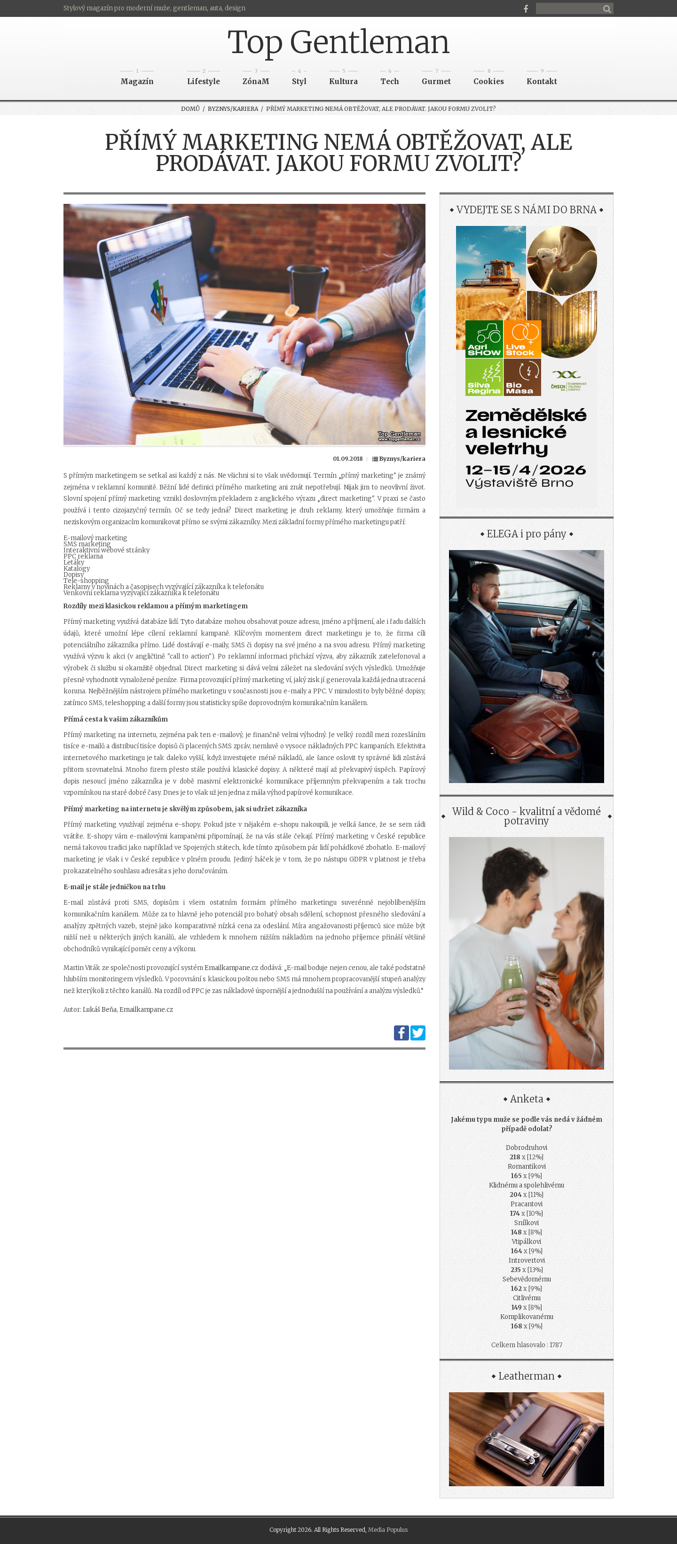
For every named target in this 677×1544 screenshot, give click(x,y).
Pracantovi (527, 1204)
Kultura (343, 78)
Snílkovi (526, 1223)
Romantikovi (527, 1167)
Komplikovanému (526, 1317)
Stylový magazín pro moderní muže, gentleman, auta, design (154, 8)
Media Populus (388, 1529)
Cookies (488, 78)
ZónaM (256, 78)
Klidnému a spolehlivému (526, 1185)
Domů (190, 108)
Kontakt (542, 78)
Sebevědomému (527, 1279)
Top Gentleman (338, 42)
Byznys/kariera (233, 108)
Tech (389, 78)
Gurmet (436, 78)
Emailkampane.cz (231, 968)
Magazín (137, 78)
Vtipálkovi (526, 1242)
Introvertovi (527, 1261)
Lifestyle (203, 78)
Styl (299, 78)
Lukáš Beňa (100, 1010)
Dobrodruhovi (526, 1148)
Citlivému (527, 1298)
